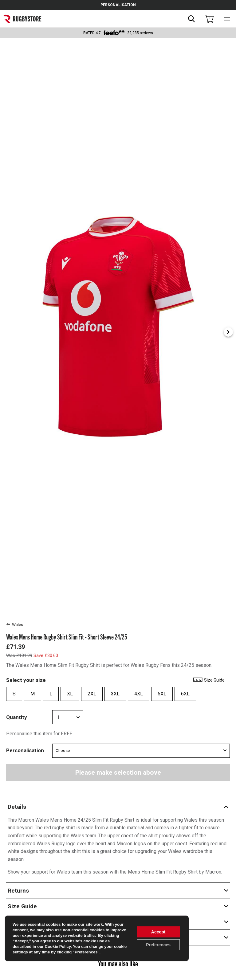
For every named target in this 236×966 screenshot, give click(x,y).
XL (70, 694)
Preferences (158, 944)
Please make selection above (118, 772)
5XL (162, 694)
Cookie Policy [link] (58, 946)
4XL (138, 694)
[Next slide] (228, 332)
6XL (185, 694)
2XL (92, 694)
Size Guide (208, 680)
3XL (115, 694)
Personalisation (25, 750)
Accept (158, 931)
